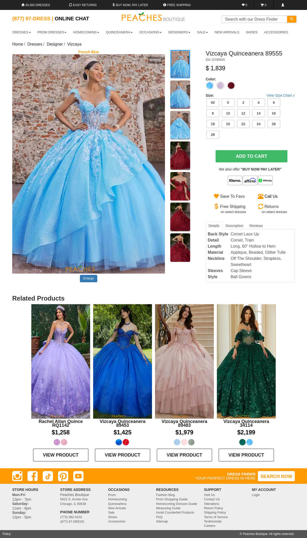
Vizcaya (74, 44)
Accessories (116, 521)
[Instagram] (17, 476)
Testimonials (212, 521)
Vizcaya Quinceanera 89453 (123, 423)
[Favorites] (244, 5)
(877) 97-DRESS (72, 521)
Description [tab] (234, 226)
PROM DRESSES (52, 32)
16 (274, 113)
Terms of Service (216, 517)
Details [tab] (213, 226)
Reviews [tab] (256, 226)
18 (213, 124)
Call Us (271, 196)
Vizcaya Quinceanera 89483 (184, 423)
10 (228, 113)
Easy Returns (82, 5)
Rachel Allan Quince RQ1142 (61, 423)
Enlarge (88, 278)
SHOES (252, 32)
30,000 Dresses (35, 5)
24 (259, 124)
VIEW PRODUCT (60, 455)
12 (243, 113)
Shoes (112, 517)
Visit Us (209, 495)
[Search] (292, 19)
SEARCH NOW (276, 476)
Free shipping (177, 5)
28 (213, 135)
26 (274, 124)
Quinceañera (117, 504)
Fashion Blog (165, 495)
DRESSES (21, 32)
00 (213, 103)
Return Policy (213, 508)
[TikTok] (48, 476)
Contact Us (212, 499)
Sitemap (162, 521)
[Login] (282, 5)
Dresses (35, 44)
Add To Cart (251, 156)
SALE (202, 32)
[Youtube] (78, 476)
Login (256, 495)
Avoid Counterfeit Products (175, 512)
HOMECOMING (86, 32)
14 (259, 113)
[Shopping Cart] (263, 5)
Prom (112, 495)
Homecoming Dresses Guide (176, 504)
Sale (111, 512)
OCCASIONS (150, 32)
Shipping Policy (215, 512)
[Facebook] (32, 476)
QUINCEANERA (119, 32)
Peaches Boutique (255, 534)
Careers (209, 526)
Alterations (211, 504)
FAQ (159, 517)
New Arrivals (227, 32)
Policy (7, 534)
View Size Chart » (281, 95)
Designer (55, 44)
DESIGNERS (179, 32)
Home (17, 44)
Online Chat (72, 18)
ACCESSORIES (276, 32)
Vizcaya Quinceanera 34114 (246, 423)
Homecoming (117, 499)
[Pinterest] (63, 476)
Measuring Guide (168, 508)
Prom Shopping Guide (172, 499)
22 (243, 124)
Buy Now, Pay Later (130, 5)
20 (228, 124)
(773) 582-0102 (71, 517)
